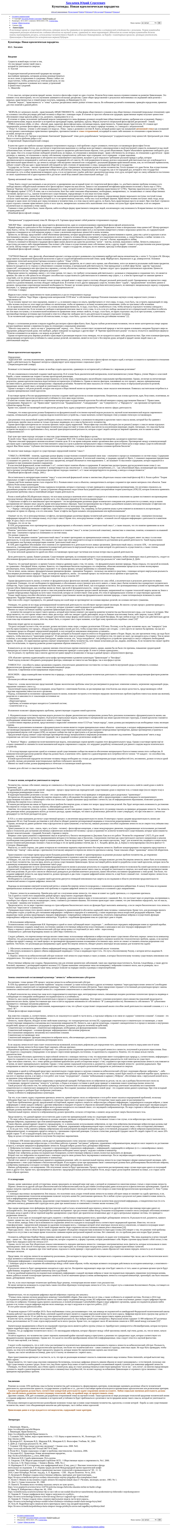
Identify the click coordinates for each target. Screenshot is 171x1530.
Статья (14, 23)
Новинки (108, 12)
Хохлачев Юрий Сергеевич (85, 3)
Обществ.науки (24, 23)
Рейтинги (89, 12)
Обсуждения (98, 12)
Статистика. (53, 21)
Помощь (116, 12)
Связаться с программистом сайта (88, 1527)
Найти (81, 12)
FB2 (20, 25)
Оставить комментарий (21, 16)
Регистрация (73, 12)
